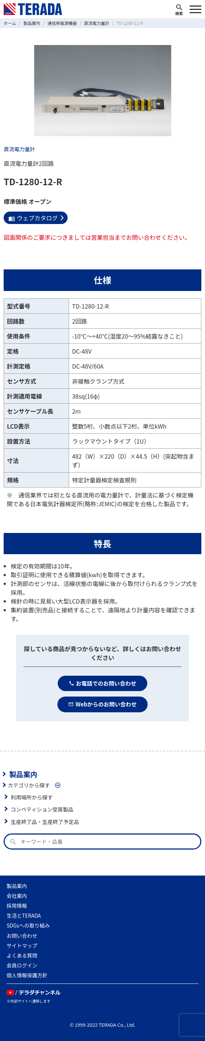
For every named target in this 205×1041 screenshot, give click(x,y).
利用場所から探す (32, 797)
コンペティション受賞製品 (42, 809)
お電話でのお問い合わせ (102, 683)
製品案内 (23, 774)
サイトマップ (22, 945)
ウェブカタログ (33, 217)
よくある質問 (22, 955)
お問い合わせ (22, 935)
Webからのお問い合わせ (102, 704)
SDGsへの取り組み (28, 925)
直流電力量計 (19, 149)
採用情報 (17, 905)
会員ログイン (22, 965)
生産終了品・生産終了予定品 (45, 821)
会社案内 (17, 895)
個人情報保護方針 (27, 975)
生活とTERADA (24, 915)
